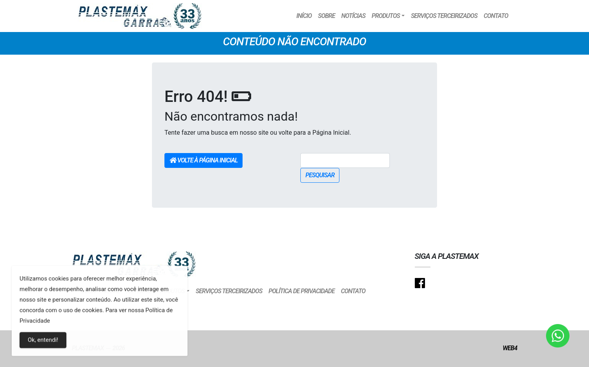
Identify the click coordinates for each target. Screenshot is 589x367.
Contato (496, 16)
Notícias (353, 16)
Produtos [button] (385, 16)
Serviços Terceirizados (444, 16)
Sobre (326, 16)
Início (304, 16)
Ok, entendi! (43, 342)
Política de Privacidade (301, 291)
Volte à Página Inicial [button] (203, 160)
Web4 (510, 348)
